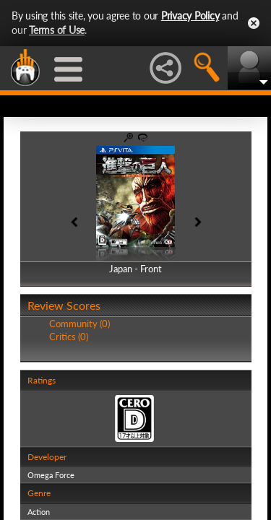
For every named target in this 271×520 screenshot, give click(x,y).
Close (253, 23)
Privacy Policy (190, 15)
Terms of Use (57, 30)
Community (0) (79, 323)
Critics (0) (68, 336)
